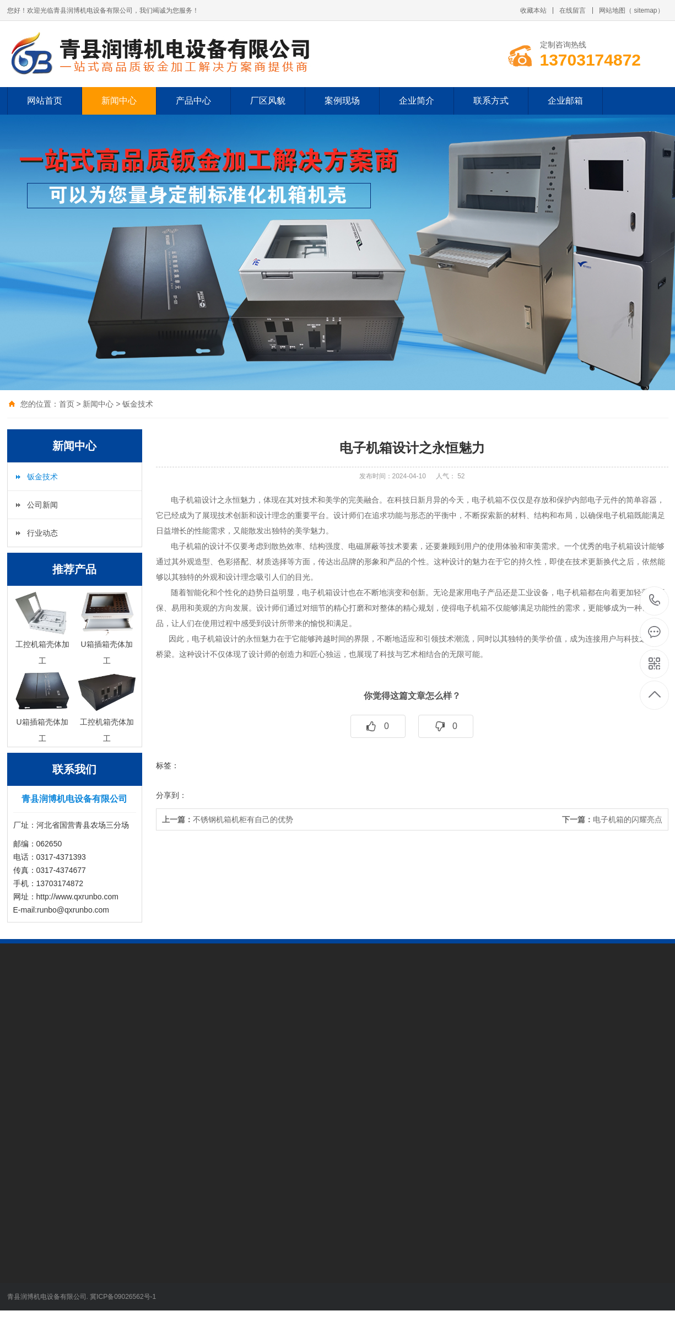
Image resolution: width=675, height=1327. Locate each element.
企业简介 (416, 100)
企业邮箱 (565, 100)
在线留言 (572, 10)
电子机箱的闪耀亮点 (612, 819)
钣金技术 (137, 404)
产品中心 (193, 100)
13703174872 (654, 600)
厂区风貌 (267, 100)
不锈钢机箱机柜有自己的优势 (227, 819)
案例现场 (342, 100)
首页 (66, 404)
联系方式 (491, 100)
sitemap (645, 10)
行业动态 (42, 532)
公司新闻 (42, 504)
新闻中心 (119, 100)
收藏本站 (533, 10)
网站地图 (612, 10)
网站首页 (44, 100)
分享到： (171, 795)
